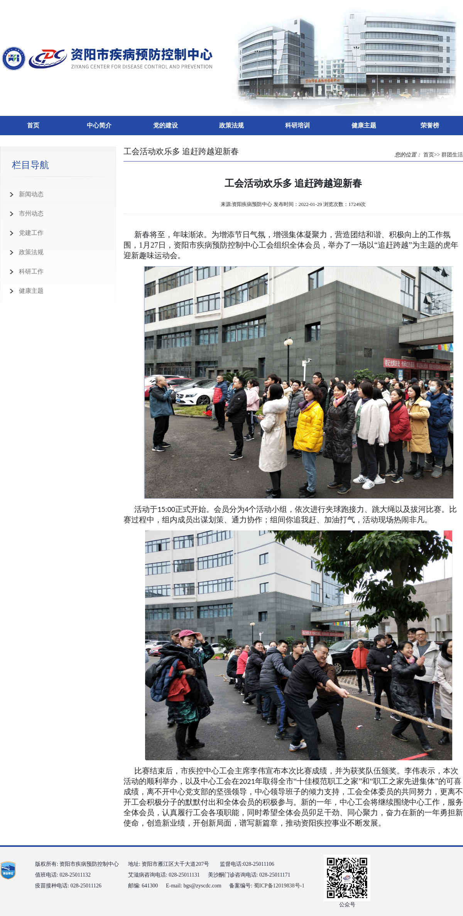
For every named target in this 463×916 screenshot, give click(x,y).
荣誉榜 (430, 125)
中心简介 (99, 125)
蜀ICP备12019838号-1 (279, 886)
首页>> (431, 155)
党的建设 (165, 125)
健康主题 (363, 125)
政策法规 (231, 125)
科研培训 (297, 125)
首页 (33, 125)
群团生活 (452, 155)
